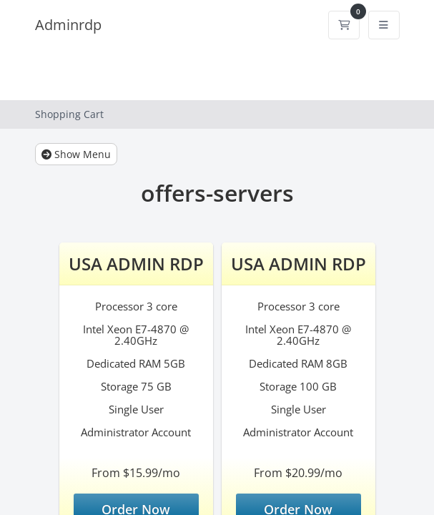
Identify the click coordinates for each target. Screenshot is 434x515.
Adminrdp (68, 24)
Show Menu (76, 154)
